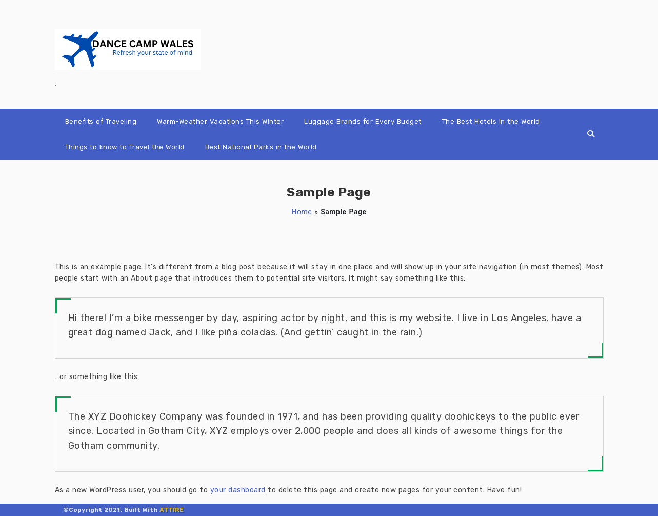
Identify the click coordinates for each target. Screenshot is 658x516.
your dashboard (238, 490)
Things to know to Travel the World (125, 147)
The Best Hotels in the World (491, 121)
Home (302, 212)
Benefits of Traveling (101, 121)
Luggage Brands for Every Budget (363, 121)
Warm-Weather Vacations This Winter (220, 121)
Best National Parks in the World (261, 147)
